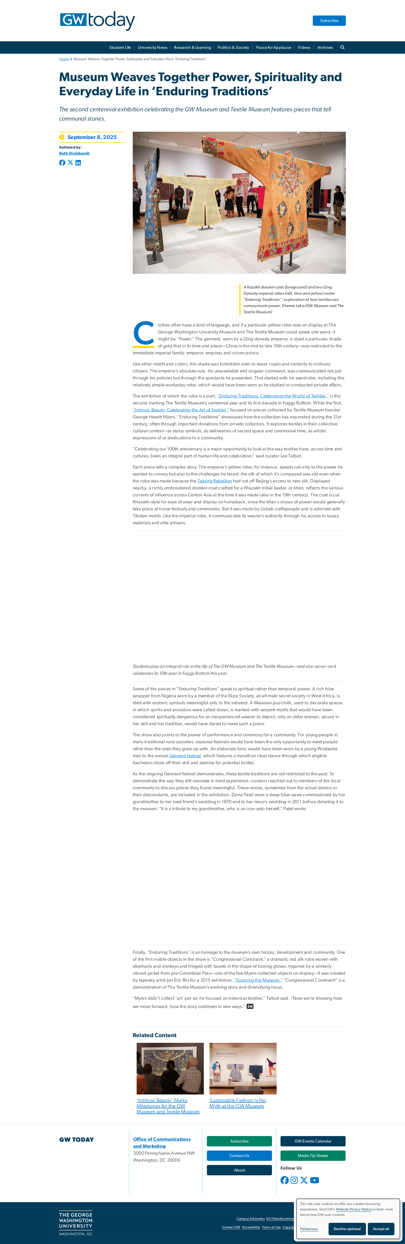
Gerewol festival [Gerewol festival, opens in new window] (185, 756)
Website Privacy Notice (354, 1209)
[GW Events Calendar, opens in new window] (313, 1141)
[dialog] (348, 1219)
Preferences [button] (309, 1229)
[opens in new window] (285, 1184)
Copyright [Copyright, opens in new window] (290, 1227)
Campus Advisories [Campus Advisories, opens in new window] (251, 1218)
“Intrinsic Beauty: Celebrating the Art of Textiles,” (181, 410)
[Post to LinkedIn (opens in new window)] (78, 163)
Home (64, 59)
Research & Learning (192, 47)
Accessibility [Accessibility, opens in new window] (251, 1227)
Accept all (381, 1229)
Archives (325, 47)
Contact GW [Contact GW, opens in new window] (231, 1227)
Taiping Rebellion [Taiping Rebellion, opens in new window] (215, 481)
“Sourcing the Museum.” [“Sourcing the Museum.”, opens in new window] (258, 980)
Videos (304, 47)
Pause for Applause (273, 47)
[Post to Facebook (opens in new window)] (62, 163)
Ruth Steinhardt (74, 153)
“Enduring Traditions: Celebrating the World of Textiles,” (273, 396)
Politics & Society (234, 47)
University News (153, 47)
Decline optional (347, 1229)
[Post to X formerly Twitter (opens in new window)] (70, 163)
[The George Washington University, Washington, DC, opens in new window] (75, 1223)
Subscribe (329, 21)
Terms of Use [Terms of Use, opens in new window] (271, 1227)
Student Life (120, 47)
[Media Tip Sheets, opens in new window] (313, 1156)
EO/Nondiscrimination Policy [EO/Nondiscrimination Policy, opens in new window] (287, 1218)
